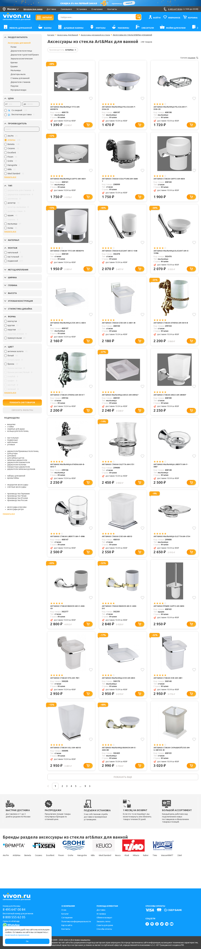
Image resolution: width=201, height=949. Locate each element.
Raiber (173, 870)
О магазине (97, 9)
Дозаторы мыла (18, 74)
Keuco (139, 870)
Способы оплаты (104, 929)
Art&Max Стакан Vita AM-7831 (66, 690)
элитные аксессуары (16, 487)
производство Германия (18, 494)
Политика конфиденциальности (76, 921)
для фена (11, 456)
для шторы (12, 453)
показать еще (123, 790)
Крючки (14, 62)
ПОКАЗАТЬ (22, 402)
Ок (27, 941)
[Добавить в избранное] (91, 98)
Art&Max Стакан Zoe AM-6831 (169, 690)
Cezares (45, 870)
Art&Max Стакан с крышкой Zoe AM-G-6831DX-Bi (171, 761)
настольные (13, 438)
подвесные (12, 440)
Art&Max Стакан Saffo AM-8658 (170, 180)
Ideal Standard (123, 870)
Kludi (150, 870)
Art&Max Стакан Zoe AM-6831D (118, 544)
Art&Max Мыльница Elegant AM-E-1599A (172, 253)
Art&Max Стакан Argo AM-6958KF (171, 398)
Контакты (112, 9)
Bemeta (32, 870)
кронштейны (13, 478)
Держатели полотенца (21, 51)
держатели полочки (16, 464)
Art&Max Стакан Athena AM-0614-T (68, 399)
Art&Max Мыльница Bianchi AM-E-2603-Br (120, 761)
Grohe (82, 870)
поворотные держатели (18, 467)
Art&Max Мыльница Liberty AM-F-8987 (171, 472)
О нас (63, 910)
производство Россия (17, 500)
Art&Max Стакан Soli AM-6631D (66, 760)
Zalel (24, 874)
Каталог (51, 35)
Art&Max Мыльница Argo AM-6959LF (118, 399)
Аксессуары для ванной (19, 43)
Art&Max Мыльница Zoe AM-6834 (119, 690)
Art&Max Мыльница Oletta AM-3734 (171, 545)
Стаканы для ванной (20, 78)
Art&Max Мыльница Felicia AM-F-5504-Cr (120, 108)
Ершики (14, 66)
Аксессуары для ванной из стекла (98, 35)
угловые (11, 444)
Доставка (51, 9)
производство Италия (17, 498)
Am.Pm (6, 870)
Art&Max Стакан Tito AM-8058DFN (68, 252)
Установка (82, 9)
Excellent (58, 870)
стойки (10, 427)
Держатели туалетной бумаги (25, 55)
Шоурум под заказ (32, 9)
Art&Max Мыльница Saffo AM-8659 (67, 181)
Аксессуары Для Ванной (69, 35)
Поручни (14, 86)
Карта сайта (66, 925)
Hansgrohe (96, 870)
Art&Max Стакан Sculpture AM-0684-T (119, 181)
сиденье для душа (16, 429)
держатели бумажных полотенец (23, 451)
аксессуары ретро (15, 509)
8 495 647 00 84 (15, 909)
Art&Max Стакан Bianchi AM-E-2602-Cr (66, 618)
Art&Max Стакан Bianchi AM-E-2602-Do (118, 618)
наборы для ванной (16, 476)
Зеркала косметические (22, 59)
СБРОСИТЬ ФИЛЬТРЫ (22, 410)
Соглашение (67, 917)
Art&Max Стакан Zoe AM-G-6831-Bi (120, 325)
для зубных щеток (15, 458)
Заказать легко (103, 921)
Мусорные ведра (18, 90)
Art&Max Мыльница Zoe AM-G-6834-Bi (67, 326)
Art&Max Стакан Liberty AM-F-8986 (66, 545)
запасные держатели (17, 460)
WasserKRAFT (10, 874)
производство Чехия (16, 496)
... (89, 800)
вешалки (11, 424)
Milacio (161, 870)
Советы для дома (105, 925)
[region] (21, 155)
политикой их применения (17, 935)
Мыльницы (16, 70)
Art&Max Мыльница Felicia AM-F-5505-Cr (172, 108)
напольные (12, 442)
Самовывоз (66, 9)
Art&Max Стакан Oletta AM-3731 (119, 471)
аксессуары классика (16, 507)
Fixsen (71, 870)
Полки (13, 47)
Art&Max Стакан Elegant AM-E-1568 (119, 253)
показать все (10, 177)
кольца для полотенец (17, 431)
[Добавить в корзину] (89, 125)
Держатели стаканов (20, 82)
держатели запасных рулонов (21, 469)
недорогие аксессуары (17, 485)
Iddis (109, 870)
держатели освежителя (18, 462)
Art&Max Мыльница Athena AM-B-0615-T (67, 472)
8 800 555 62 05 (15, 917)
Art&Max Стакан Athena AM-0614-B (172, 326)
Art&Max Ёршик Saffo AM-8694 (170, 617)
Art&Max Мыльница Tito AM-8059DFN (66, 108)
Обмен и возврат (104, 917)
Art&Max (19, 870)
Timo (184, 870)
